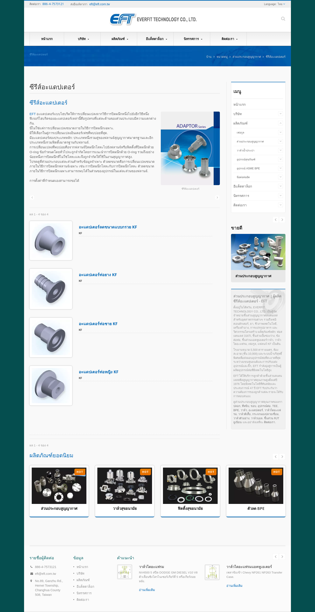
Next (275, 219)
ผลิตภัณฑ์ (120, 39)
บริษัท (83, 39)
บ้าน (209, 56)
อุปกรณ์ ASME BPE (248, 168)
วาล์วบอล (256, 418)
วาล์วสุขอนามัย (125, 500)
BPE (236, 410)
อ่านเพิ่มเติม (147, 575)
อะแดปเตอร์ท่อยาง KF (98, 272)
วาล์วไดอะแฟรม (151, 552)
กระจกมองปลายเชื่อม (265, 414)
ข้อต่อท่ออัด (243, 177)
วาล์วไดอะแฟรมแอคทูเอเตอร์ (249, 552)
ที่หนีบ (245, 406)
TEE (275, 406)
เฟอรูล (240, 132)
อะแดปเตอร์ (255, 410)
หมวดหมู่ (222, 56)
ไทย (280, 4)
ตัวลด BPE (255, 500)
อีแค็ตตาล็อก (156, 39)
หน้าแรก (47, 38)
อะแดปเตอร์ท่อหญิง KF (98, 365)
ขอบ (253, 406)
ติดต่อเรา (229, 39)
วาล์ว (244, 410)
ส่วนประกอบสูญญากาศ (247, 56)
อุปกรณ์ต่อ (264, 406)
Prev (282, 219)
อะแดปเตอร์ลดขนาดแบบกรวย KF (108, 227)
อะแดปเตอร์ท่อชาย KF (98, 319)
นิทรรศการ (193, 39)
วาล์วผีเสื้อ (244, 414)
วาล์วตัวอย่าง (241, 418)
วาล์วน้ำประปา (245, 150)
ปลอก (236, 406)
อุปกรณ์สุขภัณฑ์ (246, 159)
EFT (33, 114)
